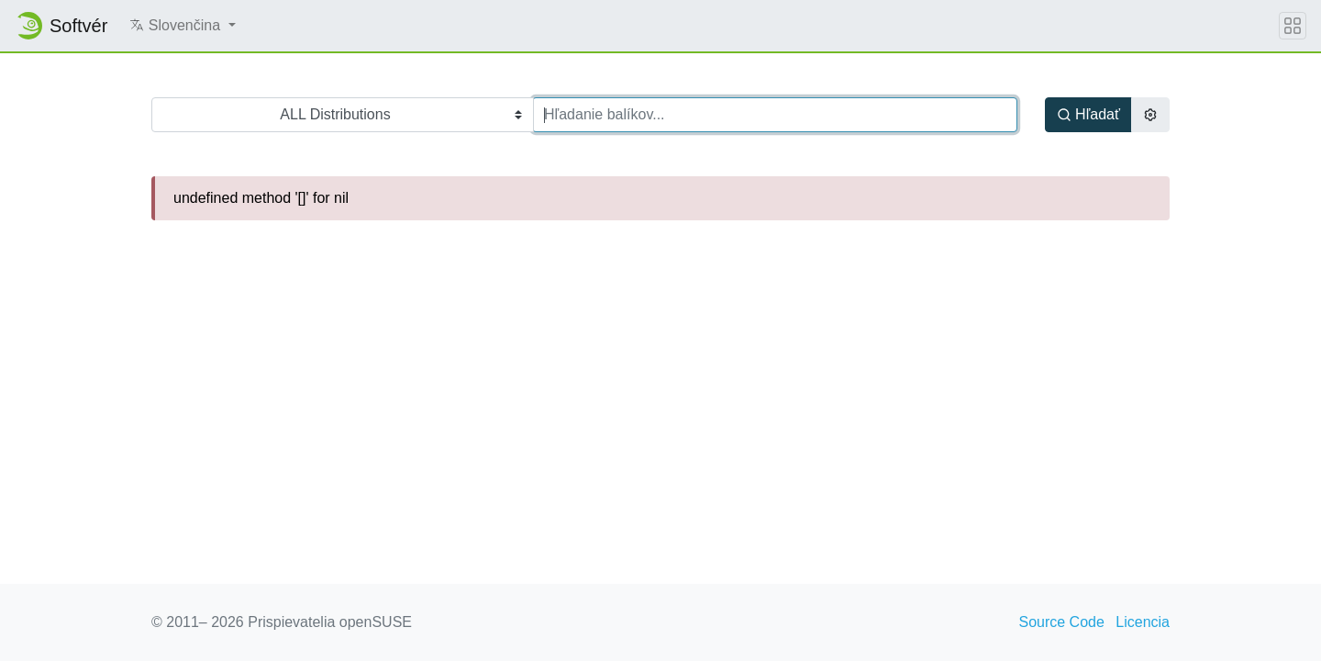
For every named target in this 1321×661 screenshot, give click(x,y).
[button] (182, 25)
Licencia (1143, 622)
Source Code (1061, 622)
